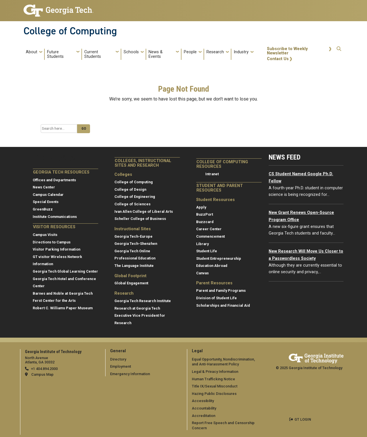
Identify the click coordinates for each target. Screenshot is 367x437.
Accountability (204, 408)
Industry (241, 52)
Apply (201, 207)
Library (202, 244)
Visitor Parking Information (56, 249)
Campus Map (42, 374)
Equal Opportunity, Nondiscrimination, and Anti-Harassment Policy (223, 362)
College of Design (130, 189)
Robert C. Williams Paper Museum (63, 308)
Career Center (209, 229)
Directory (118, 359)
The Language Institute (134, 265)
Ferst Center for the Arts (54, 300)
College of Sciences (132, 204)
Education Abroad (211, 265)
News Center (44, 187)
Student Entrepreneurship (218, 258)
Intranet (212, 174)
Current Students (92, 54)
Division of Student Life (216, 298)
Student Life (206, 251)
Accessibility (203, 401)
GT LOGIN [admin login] (302, 419)
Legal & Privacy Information (215, 371)
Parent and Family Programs (221, 290)
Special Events (45, 202)
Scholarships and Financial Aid (223, 305)
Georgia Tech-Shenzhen (135, 243)
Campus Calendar (48, 194)
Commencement (210, 236)
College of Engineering (134, 196)
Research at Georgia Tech (137, 308)
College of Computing (70, 31)
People (190, 52)
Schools (131, 52)
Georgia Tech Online (132, 251)
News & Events (156, 54)
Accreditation (203, 416)
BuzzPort (204, 214)
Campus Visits (45, 235)
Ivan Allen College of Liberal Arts (143, 211)
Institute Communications (55, 216)
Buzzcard (205, 222)
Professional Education (134, 258)
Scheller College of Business (140, 218)
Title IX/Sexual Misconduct (214, 386)
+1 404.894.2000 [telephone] (44, 369)
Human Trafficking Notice (213, 379)
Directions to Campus (52, 242)
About (31, 52)
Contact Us (278, 58)
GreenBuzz (43, 209)
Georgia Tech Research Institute (142, 301)
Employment (120, 366)
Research (215, 52)
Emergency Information (130, 374)
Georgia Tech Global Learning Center (65, 271)
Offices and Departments (54, 180)
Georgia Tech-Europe (133, 236)
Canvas (202, 273)
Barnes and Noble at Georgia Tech (63, 293)
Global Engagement (131, 283)
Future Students (55, 54)
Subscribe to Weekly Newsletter (287, 51)
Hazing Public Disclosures (214, 393)
